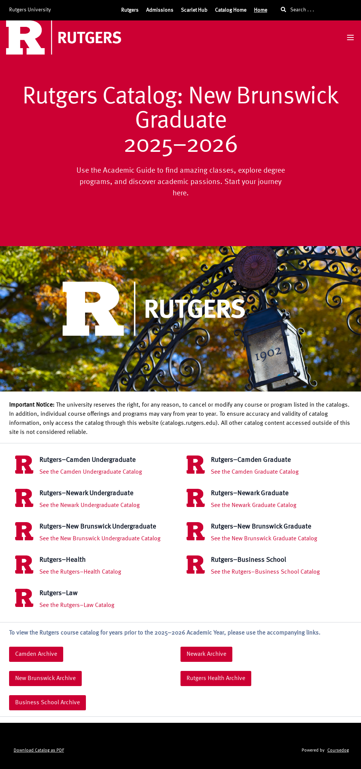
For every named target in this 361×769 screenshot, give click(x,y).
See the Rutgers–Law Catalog (76, 605)
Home (260, 10)
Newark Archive (206, 654)
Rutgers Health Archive (216, 678)
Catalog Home (230, 10)
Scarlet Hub (194, 10)
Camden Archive (36, 654)
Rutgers (129, 10)
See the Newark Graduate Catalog (253, 505)
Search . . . (297, 9)
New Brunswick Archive (45, 678)
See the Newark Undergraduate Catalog (89, 505)
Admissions (159, 10)
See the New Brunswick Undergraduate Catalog (99, 539)
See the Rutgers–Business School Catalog (265, 572)
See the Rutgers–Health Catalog (80, 572)
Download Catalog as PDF (39, 750)
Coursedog (338, 750)
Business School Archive (47, 703)
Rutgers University (30, 9)
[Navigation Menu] (350, 37)
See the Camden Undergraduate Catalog (90, 472)
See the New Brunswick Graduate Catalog (264, 539)
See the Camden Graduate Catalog (255, 472)
